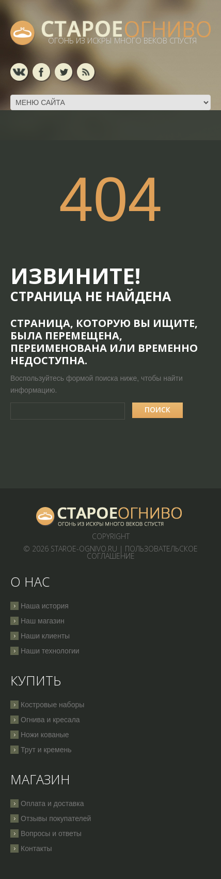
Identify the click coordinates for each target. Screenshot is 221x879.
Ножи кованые (45, 735)
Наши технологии (50, 651)
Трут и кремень (46, 750)
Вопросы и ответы (51, 833)
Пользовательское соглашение (142, 552)
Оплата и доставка (52, 803)
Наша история (45, 606)
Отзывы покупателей (56, 818)
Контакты (36, 848)
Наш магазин (43, 621)
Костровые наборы (52, 705)
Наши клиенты (45, 636)
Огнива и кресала (50, 720)
